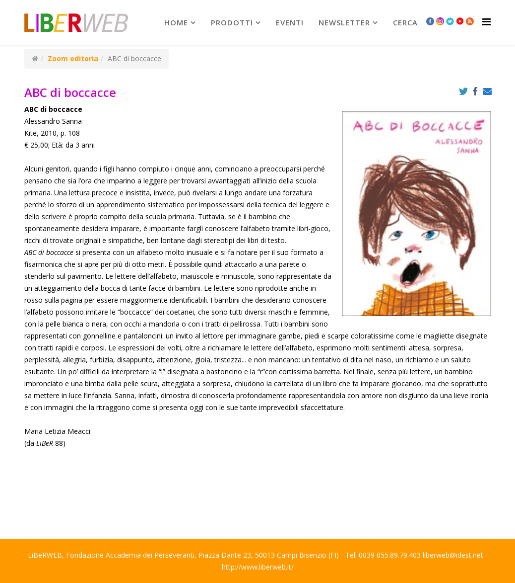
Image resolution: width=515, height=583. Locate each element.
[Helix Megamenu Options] (486, 21)
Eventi (290, 22)
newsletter (344, 22)
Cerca (405, 22)
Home (176, 22)
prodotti (232, 22)
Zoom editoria (73, 58)
